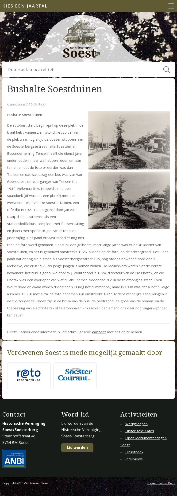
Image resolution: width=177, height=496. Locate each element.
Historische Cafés (139, 430)
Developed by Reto (161, 483)
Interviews (134, 459)
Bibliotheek (134, 452)
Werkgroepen (136, 423)
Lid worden (77, 447)
